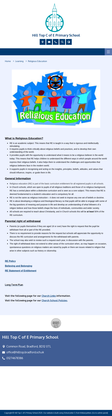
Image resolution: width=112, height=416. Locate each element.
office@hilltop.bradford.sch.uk (25, 352)
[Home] (8, 61)
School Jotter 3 (69, 413)
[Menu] (108, 51)
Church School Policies (54, 300)
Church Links (49, 295)
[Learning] (19, 61)
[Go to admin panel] (100, 413)
